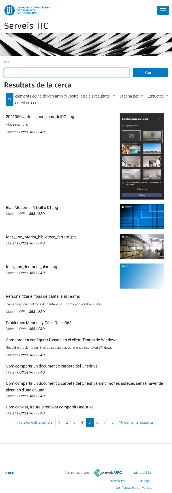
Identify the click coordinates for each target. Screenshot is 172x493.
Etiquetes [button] (155, 96)
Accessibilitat (117, 481)
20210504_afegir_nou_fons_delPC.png (40, 116)
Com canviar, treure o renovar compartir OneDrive (50, 407)
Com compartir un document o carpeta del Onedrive (52, 366)
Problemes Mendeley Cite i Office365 (38, 322)
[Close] (163, 10)
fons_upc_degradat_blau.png (31, 266)
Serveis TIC (26, 26)
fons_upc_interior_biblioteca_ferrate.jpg (41, 237)
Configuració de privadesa (134, 487)
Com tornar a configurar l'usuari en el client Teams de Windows (61, 340)
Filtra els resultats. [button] (95, 96)
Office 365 (27, 132)
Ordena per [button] (129, 96)
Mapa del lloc (143, 472)
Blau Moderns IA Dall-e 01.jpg (32, 207)
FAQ (41, 132)
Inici (7, 62)
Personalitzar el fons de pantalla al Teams (43, 296)
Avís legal (144, 481)
